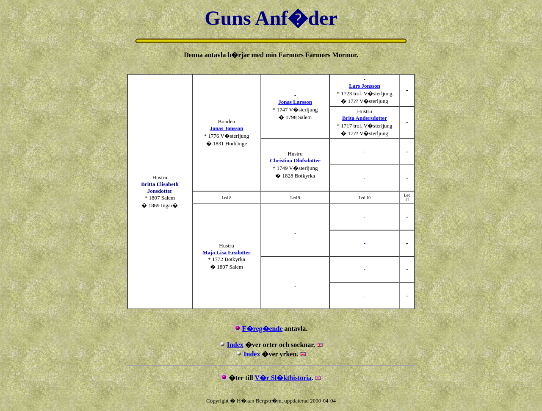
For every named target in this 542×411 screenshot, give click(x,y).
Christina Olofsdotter (295, 160)
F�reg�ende (262, 328)
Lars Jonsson (364, 86)
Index (235, 344)
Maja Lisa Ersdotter (226, 252)
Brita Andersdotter (364, 118)
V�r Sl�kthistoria (282, 377)
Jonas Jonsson (226, 128)
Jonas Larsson (295, 102)
